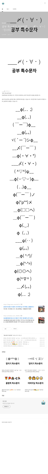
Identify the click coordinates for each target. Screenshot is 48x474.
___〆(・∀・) (24, 185)
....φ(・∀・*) (24, 177)
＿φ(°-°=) (24, 285)
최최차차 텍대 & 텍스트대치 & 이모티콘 (12, 392)
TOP (45, 469)
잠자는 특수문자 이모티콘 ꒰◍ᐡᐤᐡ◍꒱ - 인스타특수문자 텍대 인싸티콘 (19, 384)
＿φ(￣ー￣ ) (24, 239)
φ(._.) (24, 247)
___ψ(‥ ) (24, 262)
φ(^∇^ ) (24, 300)
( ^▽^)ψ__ (24, 193)
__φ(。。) (24, 154)
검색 (41, 3)
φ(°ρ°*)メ (24, 224)
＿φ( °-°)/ (24, 277)
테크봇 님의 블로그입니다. (9, 449)
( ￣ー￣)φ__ (24, 146)
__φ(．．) (24, 139)
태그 (8, 9)
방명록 (14, 9)
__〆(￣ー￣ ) (24, 169)
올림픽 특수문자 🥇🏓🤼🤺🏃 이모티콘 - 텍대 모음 (15, 388)
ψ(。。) (24, 270)
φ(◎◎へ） (24, 293)
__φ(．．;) (24, 131)
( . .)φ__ (24, 208)
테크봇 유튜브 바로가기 (7, 468)
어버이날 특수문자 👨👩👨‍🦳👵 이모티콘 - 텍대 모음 (15, 390)
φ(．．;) (24, 316)
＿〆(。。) (24, 308)
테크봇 (5, 448)
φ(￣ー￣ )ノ (24, 216)
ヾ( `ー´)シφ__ (24, 162)
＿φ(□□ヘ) (24, 231)
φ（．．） (24, 254)
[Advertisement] (24, 53)
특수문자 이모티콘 (8, 382)
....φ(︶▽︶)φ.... (24, 201)
